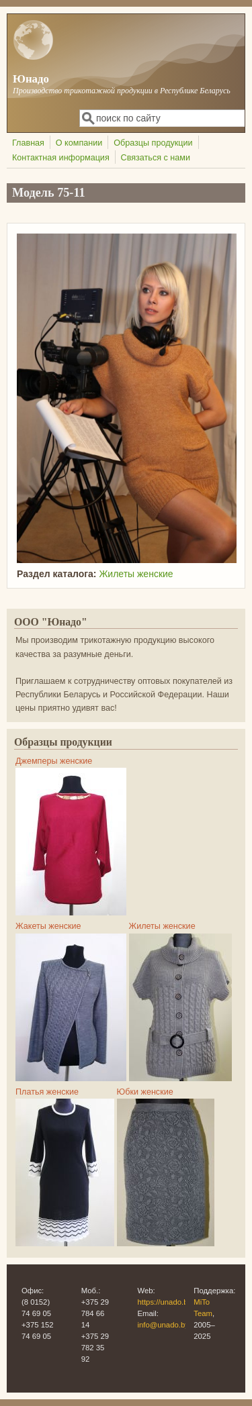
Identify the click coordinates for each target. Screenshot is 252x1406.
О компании (79, 143)
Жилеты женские (136, 573)
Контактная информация (61, 157)
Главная (28, 143)
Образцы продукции (153, 143)
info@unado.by (163, 1325)
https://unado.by (165, 1302)
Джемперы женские (53, 761)
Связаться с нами (155, 157)
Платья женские (47, 1092)
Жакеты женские (48, 926)
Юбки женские (145, 1092)
